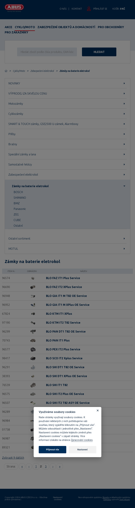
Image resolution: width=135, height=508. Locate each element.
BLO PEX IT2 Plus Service (63, 349)
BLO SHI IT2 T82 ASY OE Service (68, 402)
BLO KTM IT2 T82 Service (63, 322)
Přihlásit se (100, 8)
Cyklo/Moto (25, 27)
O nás (63, 8)
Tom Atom (124, 499)
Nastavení (82, 449)
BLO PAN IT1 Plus (58, 340)
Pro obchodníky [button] (111, 27)
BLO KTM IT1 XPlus (59, 313)
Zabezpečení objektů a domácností (66, 27)
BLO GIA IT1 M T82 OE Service (66, 295)
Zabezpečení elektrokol (42, 71)
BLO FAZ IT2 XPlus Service (64, 287)
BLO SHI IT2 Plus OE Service (65, 393)
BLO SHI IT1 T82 (57, 385)
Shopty (105, 497)
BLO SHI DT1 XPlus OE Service (66, 376)
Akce (8, 27)
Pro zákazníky (16, 32)
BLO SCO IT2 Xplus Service (64, 358)
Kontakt (77, 8)
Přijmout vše (52, 449)
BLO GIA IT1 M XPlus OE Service (67, 304)
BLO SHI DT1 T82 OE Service (65, 367)
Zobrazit (13, 457)
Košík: (118, 8)
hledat (100, 51)
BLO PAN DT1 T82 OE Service (66, 331)
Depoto (107, 499)
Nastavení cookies (57, 498)
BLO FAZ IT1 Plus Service (63, 278)
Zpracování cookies (82, 440)
